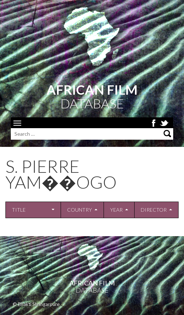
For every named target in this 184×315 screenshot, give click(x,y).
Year (116, 210)
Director (154, 210)
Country (79, 210)
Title (19, 210)
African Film (92, 283)
